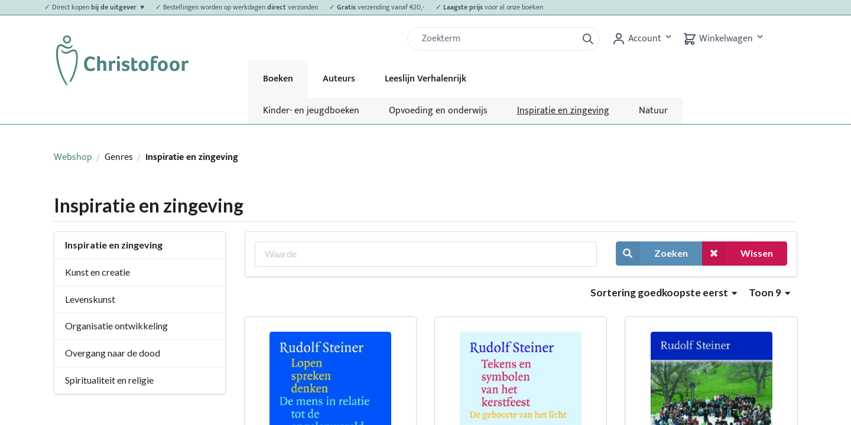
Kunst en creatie (97, 271)
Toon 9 (769, 292)
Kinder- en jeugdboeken (311, 111)
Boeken (278, 79)
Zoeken (652, 253)
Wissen (737, 253)
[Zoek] (497, 39)
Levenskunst (90, 299)
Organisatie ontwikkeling (116, 325)
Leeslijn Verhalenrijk (425, 79)
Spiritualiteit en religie (109, 379)
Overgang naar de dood (112, 352)
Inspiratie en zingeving (563, 111)
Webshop (73, 157)
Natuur (653, 111)
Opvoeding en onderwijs (438, 111)
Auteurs (339, 79)
